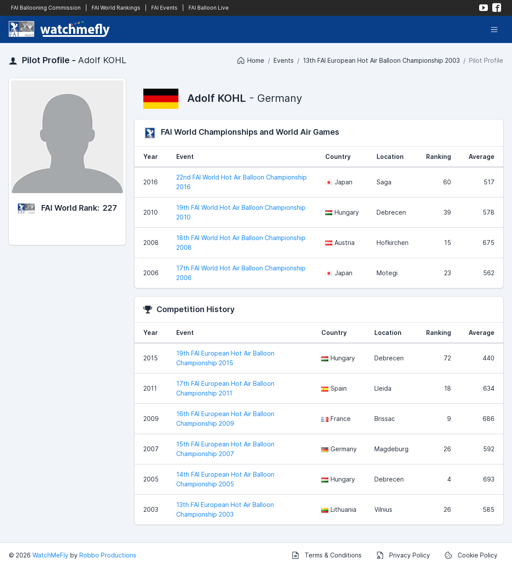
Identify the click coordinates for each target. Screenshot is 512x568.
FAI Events (164, 7)
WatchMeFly (50, 555)
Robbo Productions (107, 555)
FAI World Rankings (116, 7)
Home (250, 60)
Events (284, 60)
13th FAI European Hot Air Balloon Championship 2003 (381, 60)
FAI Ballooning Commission (46, 7)
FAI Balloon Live (208, 7)
